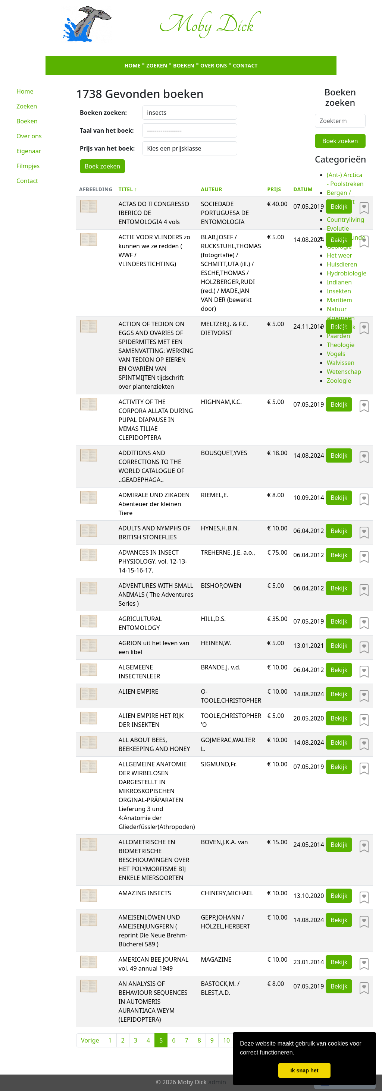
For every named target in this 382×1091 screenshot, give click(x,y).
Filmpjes (28, 166)
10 (226, 1040)
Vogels (336, 354)
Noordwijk (341, 327)
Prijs (274, 189)
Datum (303, 189)
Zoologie (339, 380)
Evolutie (338, 228)
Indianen (339, 282)
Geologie (339, 246)
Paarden (338, 336)
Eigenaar (28, 151)
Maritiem (339, 300)
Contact (245, 65)
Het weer (339, 255)
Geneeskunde (346, 237)
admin (217, 1082)
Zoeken (156, 65)
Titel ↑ (128, 189)
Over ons (213, 65)
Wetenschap (344, 372)
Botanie (337, 210)
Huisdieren (342, 264)
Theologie (340, 345)
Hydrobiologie (346, 273)
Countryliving (345, 219)
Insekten (339, 291)
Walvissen (340, 363)
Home (133, 65)
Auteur (211, 189)
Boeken (183, 65)
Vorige (90, 1040)
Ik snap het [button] (304, 1070)
